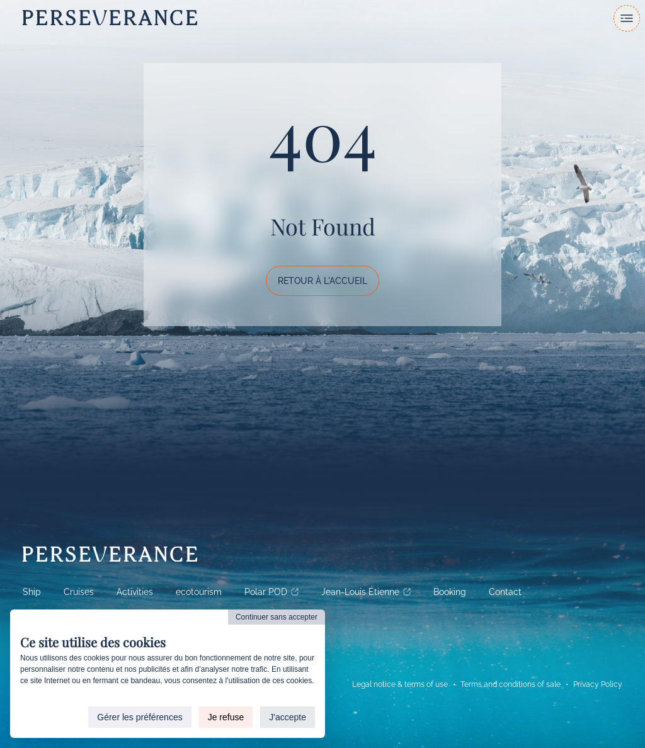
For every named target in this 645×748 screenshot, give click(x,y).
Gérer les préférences (139, 717)
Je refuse (226, 717)
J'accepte (287, 717)
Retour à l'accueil (322, 281)
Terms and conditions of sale (510, 684)
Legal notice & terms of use (400, 684)
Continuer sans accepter (276, 617)
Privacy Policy (597, 684)
